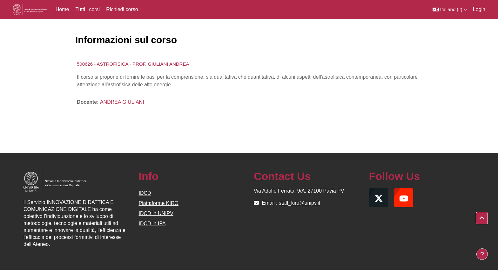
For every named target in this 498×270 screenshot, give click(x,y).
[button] (449, 9)
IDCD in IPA (152, 223)
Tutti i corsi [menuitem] (87, 9)
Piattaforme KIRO (158, 203)
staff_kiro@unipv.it (299, 203)
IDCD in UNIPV (156, 213)
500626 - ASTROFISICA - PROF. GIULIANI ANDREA (133, 64)
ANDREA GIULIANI (122, 102)
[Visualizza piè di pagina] (482, 254)
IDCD (145, 193)
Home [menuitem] (62, 9)
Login (479, 9)
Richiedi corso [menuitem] (122, 9)
